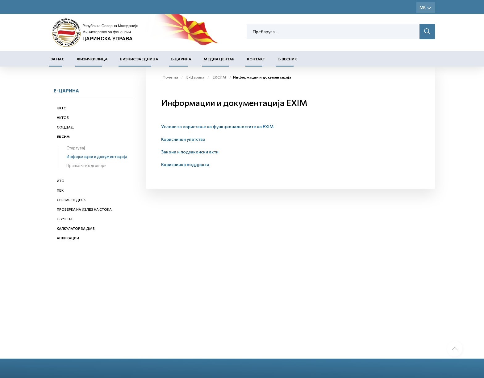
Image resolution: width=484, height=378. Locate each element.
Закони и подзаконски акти (190, 151)
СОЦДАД (65, 127)
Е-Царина (181, 59)
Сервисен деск (71, 200)
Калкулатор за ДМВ (76, 228)
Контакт (256, 59)
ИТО (61, 181)
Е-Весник (287, 59)
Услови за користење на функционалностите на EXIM (217, 126)
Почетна (170, 77)
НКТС (61, 108)
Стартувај (75, 147)
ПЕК (60, 190)
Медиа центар (219, 59)
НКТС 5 (63, 118)
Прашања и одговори (86, 165)
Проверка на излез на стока (84, 209)
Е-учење (65, 219)
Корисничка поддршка (185, 164)
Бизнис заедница (139, 59)
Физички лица (92, 59)
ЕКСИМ (63, 137)
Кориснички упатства (183, 139)
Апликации (68, 238)
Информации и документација (96, 156)
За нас (58, 59)
